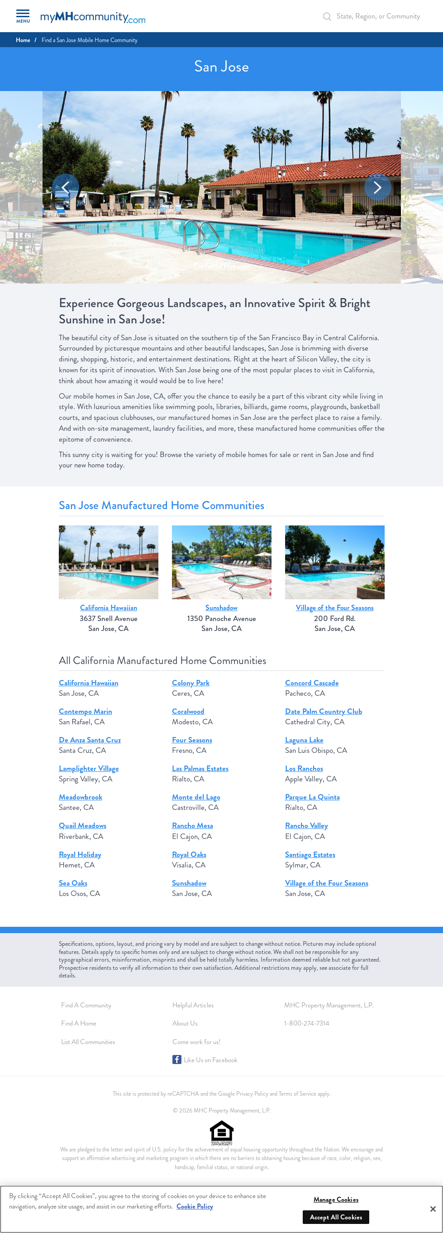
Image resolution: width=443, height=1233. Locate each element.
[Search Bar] (332, 16)
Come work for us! (196, 1042)
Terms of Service (297, 1094)
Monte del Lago (196, 797)
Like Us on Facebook (211, 1060)
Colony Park (191, 683)
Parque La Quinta (312, 797)
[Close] (433, 1209)
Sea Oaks (73, 883)
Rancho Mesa (192, 825)
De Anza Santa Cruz (90, 740)
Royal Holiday (80, 854)
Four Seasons (192, 740)
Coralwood (188, 711)
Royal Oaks (189, 854)
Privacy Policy (252, 1094)
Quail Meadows (82, 825)
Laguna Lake (304, 740)
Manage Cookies (336, 1199)
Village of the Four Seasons (335, 608)
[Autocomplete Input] (373, 16)
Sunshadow (221, 608)
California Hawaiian (221, 266)
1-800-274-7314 (306, 1023)
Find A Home (78, 1023)
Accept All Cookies (336, 1217)
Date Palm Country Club (323, 711)
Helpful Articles (193, 1005)
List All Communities (88, 1042)
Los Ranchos (304, 768)
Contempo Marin (85, 711)
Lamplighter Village (89, 768)
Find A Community (86, 1005)
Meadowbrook (80, 797)
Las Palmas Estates (200, 768)
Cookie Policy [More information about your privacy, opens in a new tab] (194, 1206)
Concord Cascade (312, 683)
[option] (222, 187)
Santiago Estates (310, 854)
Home (23, 40)
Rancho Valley (306, 825)
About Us (184, 1023)
